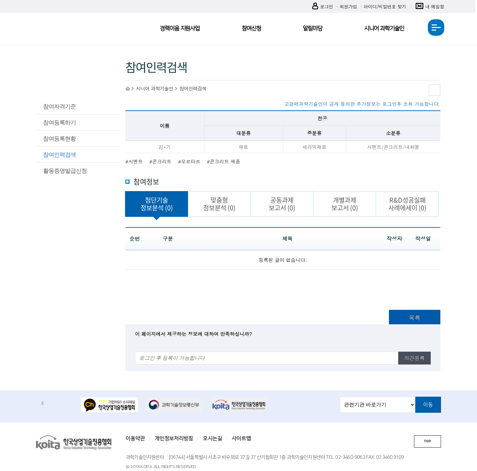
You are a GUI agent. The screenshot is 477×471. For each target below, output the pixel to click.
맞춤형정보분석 (219, 203)
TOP (427, 441)
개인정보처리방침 (174, 438)
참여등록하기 (59, 122)
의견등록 (414, 358)
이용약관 (135, 438)
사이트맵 (241, 438)
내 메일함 (430, 6)
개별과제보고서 (344, 203)
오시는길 (212, 438)
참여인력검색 (59, 154)
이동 (428, 405)
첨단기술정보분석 (156, 203)
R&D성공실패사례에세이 (407, 203)
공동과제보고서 (282, 203)
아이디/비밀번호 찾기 (385, 6)
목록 (414, 318)
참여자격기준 (59, 106)
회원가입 (348, 6)
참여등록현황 (59, 138)
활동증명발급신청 (65, 170)
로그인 (322, 7)
